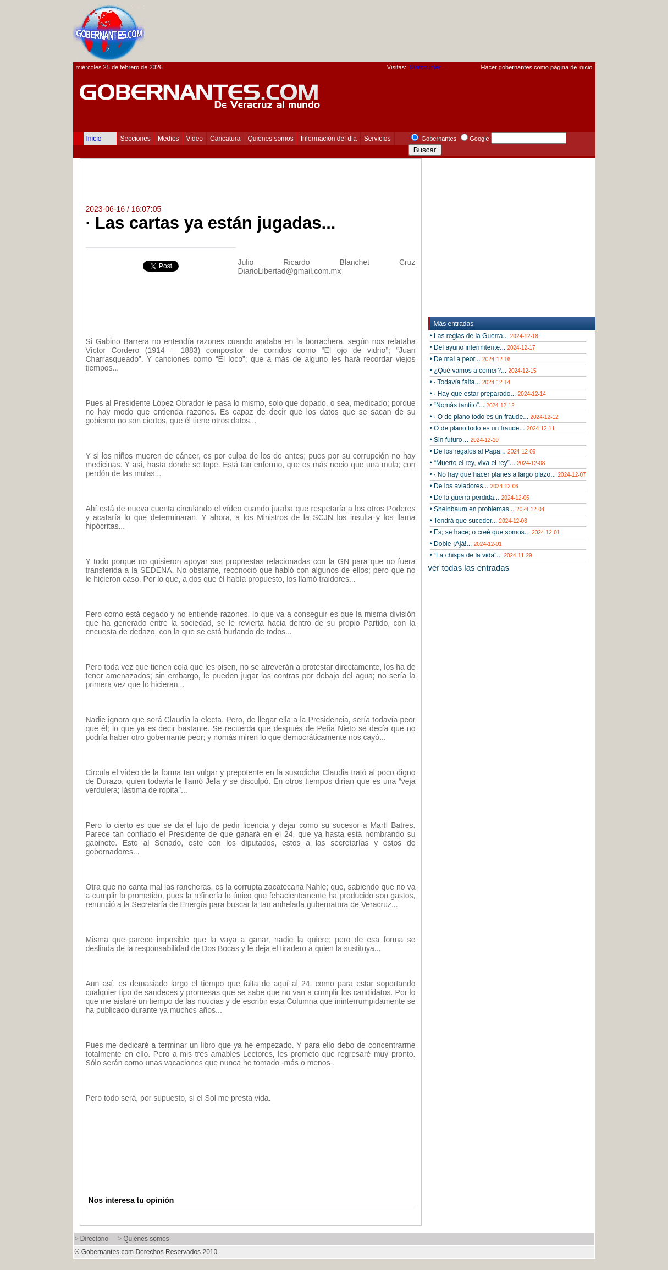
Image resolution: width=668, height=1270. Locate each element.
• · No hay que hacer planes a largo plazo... (508, 474)
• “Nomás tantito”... (472, 405)
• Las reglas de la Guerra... (484, 336)
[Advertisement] (395, 31)
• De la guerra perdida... (479, 497)
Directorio (94, 1239)
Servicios (377, 138)
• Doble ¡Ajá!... (466, 544)
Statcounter (425, 67)
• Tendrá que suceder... (478, 520)
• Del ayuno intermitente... (482, 347)
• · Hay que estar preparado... (488, 393)
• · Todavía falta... (470, 382)
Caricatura (225, 138)
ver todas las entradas (469, 567)
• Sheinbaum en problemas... (487, 509)
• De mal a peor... (470, 359)
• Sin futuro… (464, 440)
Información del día (329, 138)
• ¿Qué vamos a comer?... (483, 370)
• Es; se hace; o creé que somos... (495, 532)
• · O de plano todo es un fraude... (494, 417)
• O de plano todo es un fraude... (492, 428)
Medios (168, 138)
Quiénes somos (270, 138)
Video (194, 138)
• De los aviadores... (474, 486)
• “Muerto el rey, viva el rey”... (487, 463)
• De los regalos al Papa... (483, 451)
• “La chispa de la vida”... (481, 555)
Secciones (135, 138)
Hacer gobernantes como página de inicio (536, 67)
